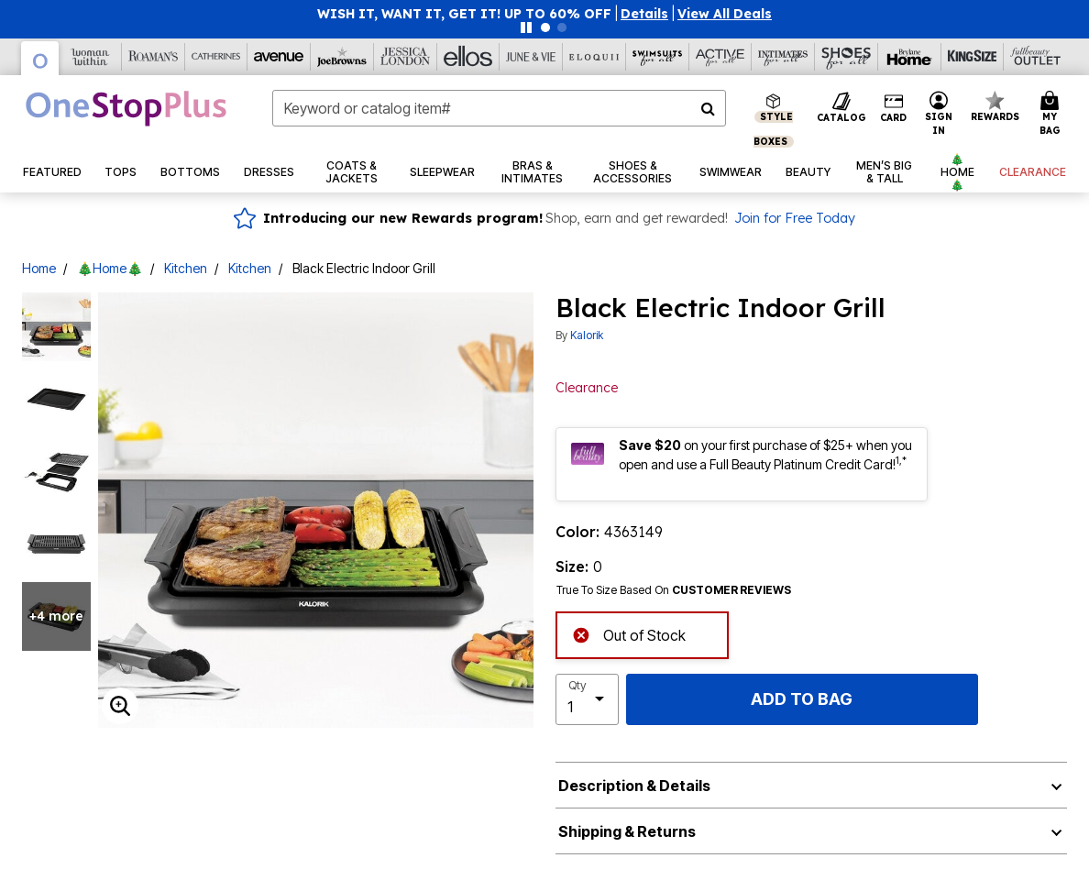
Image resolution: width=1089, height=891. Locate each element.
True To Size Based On (673, 590)
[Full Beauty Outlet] (1035, 57)
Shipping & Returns (627, 831)
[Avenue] (279, 57)
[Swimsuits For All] (657, 57)
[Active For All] (721, 57)
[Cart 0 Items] (1052, 114)
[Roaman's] (153, 57)
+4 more (56, 616)
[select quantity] (587, 699)
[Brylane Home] (909, 57)
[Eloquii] (594, 57)
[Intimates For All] (783, 57)
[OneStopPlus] (40, 58)
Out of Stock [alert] (629, 633)
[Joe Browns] (342, 57)
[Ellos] (468, 57)
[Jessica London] (405, 57)
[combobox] (499, 108)
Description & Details (634, 785)
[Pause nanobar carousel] (526, 27)
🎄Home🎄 (110, 268)
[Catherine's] (216, 57)
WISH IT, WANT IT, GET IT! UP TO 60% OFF (464, 14)
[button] (644, 14)
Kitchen (185, 268)
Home (39, 268)
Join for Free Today (794, 218)
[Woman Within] (90, 57)
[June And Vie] (531, 57)
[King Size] (973, 57)
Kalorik (586, 335)
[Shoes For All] (846, 57)
